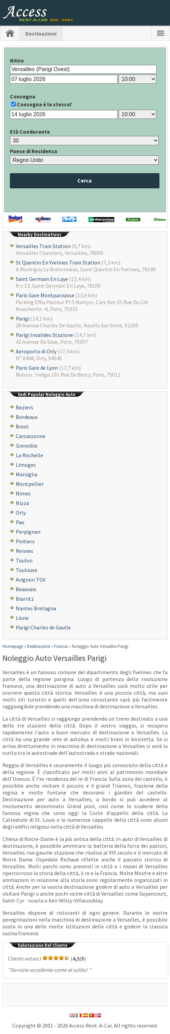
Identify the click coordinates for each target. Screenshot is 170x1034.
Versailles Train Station (43, 246)
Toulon (24, 560)
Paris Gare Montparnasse (45, 295)
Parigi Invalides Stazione (44, 334)
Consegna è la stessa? (44, 104)
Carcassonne (30, 436)
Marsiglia (26, 474)
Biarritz (25, 598)
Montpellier (30, 483)
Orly (21, 512)
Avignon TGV (30, 579)
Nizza (22, 503)
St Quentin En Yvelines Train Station (58, 262)
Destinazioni (40, 33)
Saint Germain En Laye (42, 278)
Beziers (24, 407)
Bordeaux (27, 416)
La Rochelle (29, 455)
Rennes (24, 550)
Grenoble (27, 445)
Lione (22, 617)
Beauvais (26, 589)
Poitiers (25, 541)
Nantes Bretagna (36, 608)
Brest (22, 426)
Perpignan (28, 531)
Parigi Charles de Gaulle (43, 627)
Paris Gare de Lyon (37, 367)
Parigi (22, 318)
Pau (20, 522)
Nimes (23, 493)
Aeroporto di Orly (36, 351)
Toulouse (26, 570)
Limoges (26, 464)
